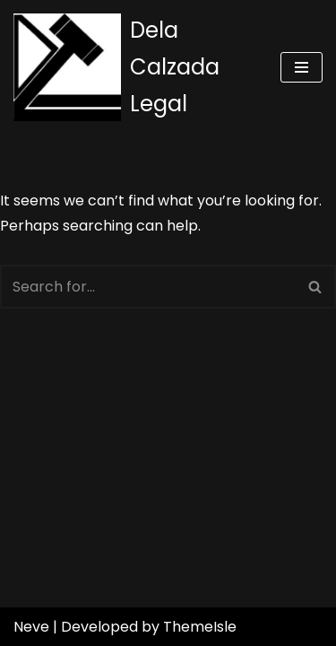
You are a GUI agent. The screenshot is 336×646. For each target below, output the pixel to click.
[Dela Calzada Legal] (133, 67)
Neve (31, 626)
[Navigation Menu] (301, 67)
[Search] (148, 287)
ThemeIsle (200, 626)
